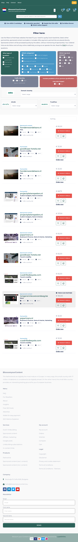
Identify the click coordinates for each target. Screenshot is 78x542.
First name (6, 507)
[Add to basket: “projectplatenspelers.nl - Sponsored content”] (64, 218)
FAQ (64, 45)
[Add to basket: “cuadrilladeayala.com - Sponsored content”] (64, 278)
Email (5, 499)
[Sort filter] (63, 119)
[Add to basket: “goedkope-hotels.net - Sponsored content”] (64, 258)
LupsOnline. (61, 537)
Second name (7, 516)
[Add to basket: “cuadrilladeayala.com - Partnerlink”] (64, 343)
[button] (54, 10)
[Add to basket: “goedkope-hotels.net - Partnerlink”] (64, 151)
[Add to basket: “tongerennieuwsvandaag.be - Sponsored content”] (64, 300)
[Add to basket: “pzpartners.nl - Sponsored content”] (64, 238)
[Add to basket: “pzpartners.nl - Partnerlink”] (64, 320)
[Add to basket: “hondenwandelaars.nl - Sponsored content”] (64, 131)
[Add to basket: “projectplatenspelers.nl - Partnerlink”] (64, 196)
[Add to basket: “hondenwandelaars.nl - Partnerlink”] (64, 173)
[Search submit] (60, 16)
